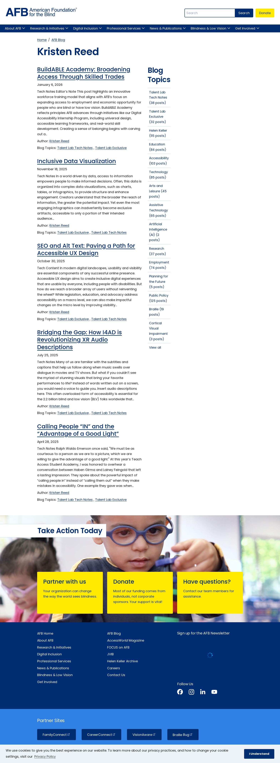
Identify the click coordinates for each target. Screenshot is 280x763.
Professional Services (124, 28)
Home (42, 40)
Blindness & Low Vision (208, 28)
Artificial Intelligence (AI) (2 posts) (158, 232)
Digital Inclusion (85, 28)
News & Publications (166, 28)
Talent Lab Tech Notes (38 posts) (158, 97)
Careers (113, 668)
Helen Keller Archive (122, 661)
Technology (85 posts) (158, 175)
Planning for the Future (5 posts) (158, 281)
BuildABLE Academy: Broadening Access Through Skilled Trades (83, 73)
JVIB (110, 654)
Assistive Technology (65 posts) (158, 210)
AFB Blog (58, 40)
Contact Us (116, 675)
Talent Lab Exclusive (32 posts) (157, 116)
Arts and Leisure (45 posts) (158, 191)
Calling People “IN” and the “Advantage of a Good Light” (78, 430)
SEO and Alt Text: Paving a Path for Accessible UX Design (86, 249)
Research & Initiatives (47, 28)
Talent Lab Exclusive (111, 148)
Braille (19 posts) (156, 312)
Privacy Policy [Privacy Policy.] (45, 756)
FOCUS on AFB (118, 647)
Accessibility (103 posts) (159, 161)
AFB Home (45, 633)
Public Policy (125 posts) (158, 298)
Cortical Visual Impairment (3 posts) (158, 331)
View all (155, 347)
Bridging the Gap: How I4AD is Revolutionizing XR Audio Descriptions (79, 339)
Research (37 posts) (157, 251)
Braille (183, 734)
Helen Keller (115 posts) (158, 133)
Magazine (125, 640)
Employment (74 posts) (159, 265)
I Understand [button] (259, 754)
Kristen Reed (59, 141)
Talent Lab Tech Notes (75, 148)
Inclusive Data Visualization (76, 161)
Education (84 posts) (157, 147)
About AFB (13, 28)
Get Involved (245, 28)
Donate (265, 13)
